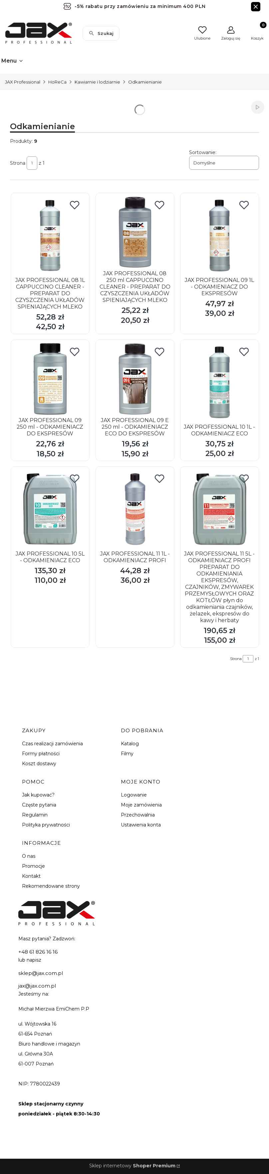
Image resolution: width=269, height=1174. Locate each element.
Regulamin (35, 815)
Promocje (33, 866)
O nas (28, 856)
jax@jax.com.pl (37, 986)
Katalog (130, 744)
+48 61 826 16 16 (38, 952)
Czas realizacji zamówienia (52, 744)
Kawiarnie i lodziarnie (97, 82)
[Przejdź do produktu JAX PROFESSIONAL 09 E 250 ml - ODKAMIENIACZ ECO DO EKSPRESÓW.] (135, 379)
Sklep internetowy (132, 1166)
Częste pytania (39, 805)
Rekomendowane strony (51, 886)
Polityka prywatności (46, 825)
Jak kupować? (38, 795)
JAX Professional (22, 82)
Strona (17, 163)
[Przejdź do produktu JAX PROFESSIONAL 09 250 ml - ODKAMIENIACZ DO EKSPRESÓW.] (50, 379)
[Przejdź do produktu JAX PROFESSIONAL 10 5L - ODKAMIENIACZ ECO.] (50, 509)
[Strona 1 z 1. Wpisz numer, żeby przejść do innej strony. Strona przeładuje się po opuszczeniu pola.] (32, 163)
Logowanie (134, 795)
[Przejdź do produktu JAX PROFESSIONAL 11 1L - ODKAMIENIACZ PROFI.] (135, 509)
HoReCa (57, 82)
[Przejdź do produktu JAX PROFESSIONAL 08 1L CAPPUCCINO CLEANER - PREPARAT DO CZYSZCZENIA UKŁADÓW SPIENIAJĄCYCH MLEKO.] (50, 235)
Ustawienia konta (141, 825)
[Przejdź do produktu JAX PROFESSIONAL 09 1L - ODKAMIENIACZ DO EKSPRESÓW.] (219, 235)
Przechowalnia (138, 815)
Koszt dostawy (39, 764)
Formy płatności (41, 754)
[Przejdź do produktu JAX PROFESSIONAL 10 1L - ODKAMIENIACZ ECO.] (219, 382)
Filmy (127, 754)
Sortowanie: (202, 152)
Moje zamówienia (141, 805)
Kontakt (31, 876)
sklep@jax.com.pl (40, 973)
